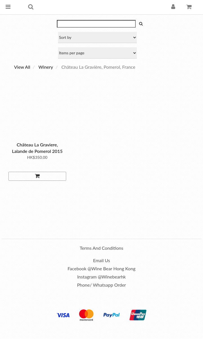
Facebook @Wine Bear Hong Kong (101, 268)
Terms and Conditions (101, 248)
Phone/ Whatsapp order (101, 284)
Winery (46, 67)
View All (22, 67)
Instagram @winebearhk (101, 276)
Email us (101, 260)
